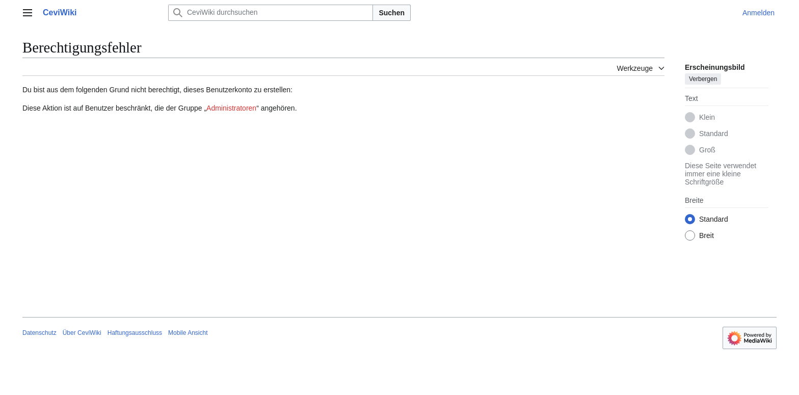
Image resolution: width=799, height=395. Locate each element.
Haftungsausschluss (135, 332)
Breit (706, 235)
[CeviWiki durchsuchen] (270, 13)
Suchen (392, 13)
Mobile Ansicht (187, 332)
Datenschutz (39, 332)
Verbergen (703, 79)
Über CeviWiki (82, 332)
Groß (707, 150)
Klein (707, 117)
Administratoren (231, 108)
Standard (713, 133)
